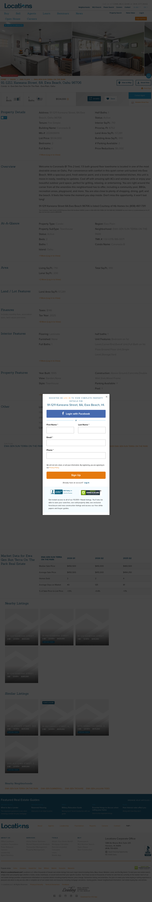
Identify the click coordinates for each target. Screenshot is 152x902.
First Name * (52, 424)
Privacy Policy (54, 468)
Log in (67, 398)
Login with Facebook (76, 413)
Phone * (50, 450)
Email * (50, 437)
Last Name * (83, 424)
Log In (86, 483)
